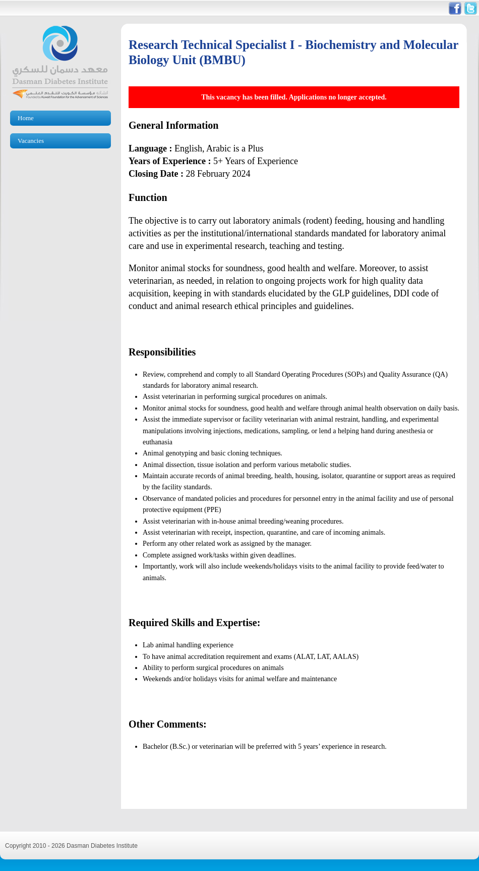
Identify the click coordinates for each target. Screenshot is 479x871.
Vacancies (31, 140)
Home (26, 118)
